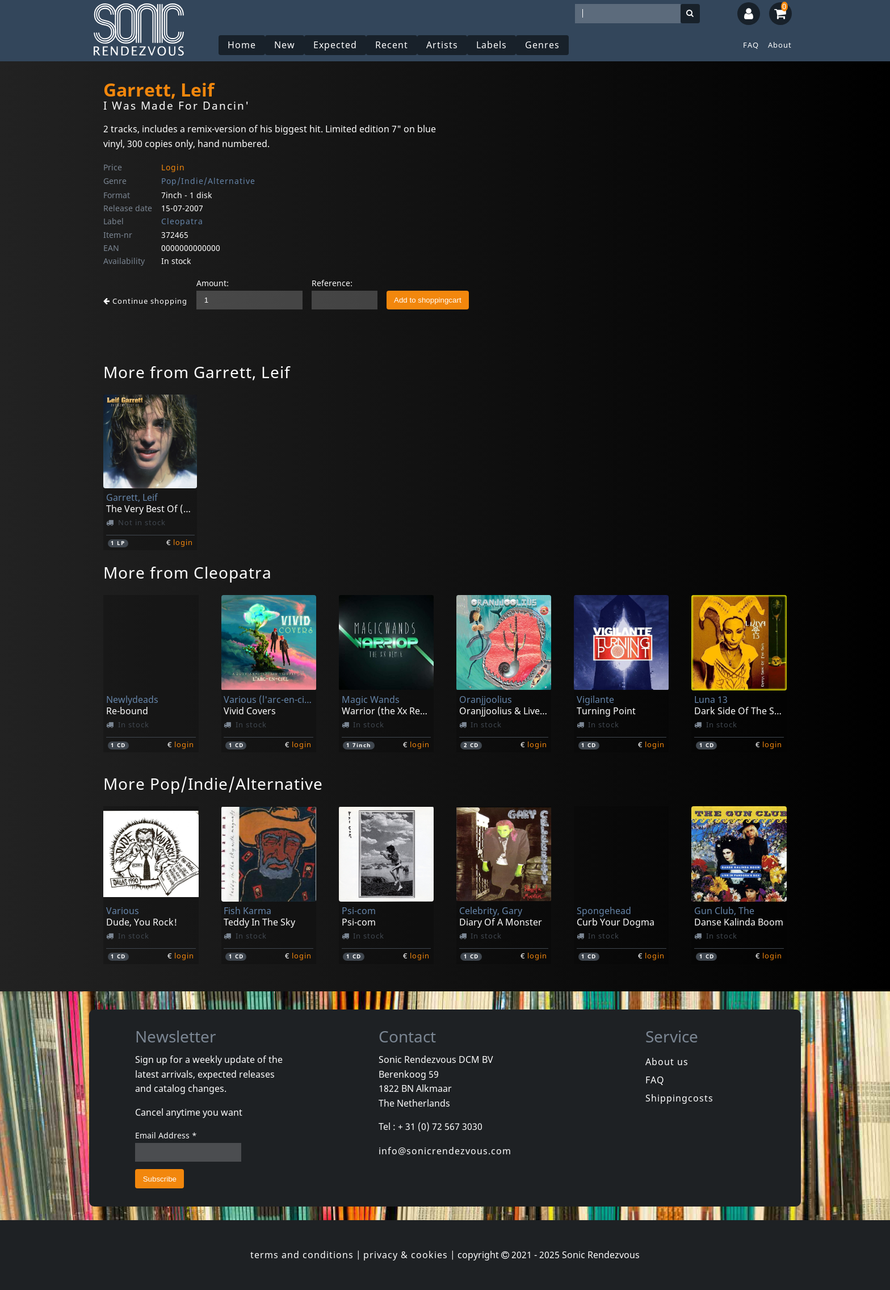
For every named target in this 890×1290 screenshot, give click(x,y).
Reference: (332, 283)
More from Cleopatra (187, 572)
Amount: (212, 283)
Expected (335, 45)
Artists (442, 45)
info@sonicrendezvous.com (445, 1151)
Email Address (166, 1135)
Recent (391, 45)
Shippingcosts (679, 1098)
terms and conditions (302, 1255)
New (284, 45)
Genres (542, 45)
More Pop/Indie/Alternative (213, 783)
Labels (491, 45)
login (183, 542)
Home (242, 45)
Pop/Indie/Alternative (208, 180)
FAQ (751, 45)
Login (173, 167)
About (780, 45)
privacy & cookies (405, 1255)
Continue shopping (145, 301)
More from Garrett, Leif (197, 372)
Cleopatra (182, 221)
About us (667, 1062)
